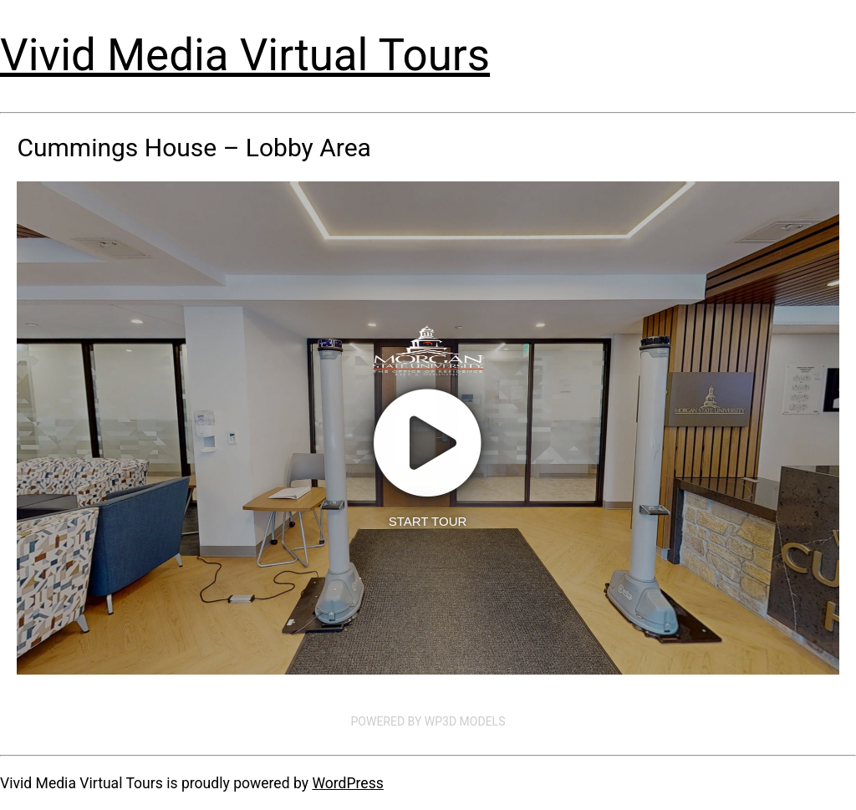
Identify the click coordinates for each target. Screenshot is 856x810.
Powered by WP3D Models (428, 721)
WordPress (347, 783)
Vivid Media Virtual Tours (245, 55)
